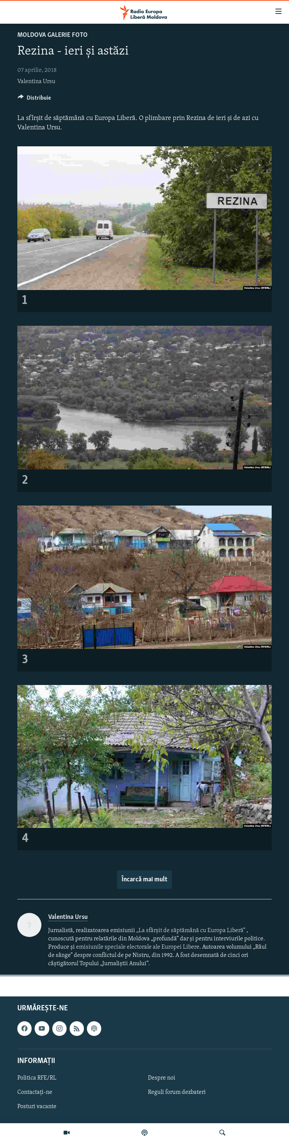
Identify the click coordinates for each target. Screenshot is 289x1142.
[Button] (34, 100)
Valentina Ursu (36, 82)
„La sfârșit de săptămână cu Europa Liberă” (190, 931)
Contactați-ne (34, 1092)
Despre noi (161, 1078)
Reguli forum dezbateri (177, 1092)
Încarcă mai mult (144, 879)
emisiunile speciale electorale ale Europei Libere (137, 947)
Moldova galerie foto (52, 35)
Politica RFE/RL (36, 1078)
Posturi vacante (36, 1107)
